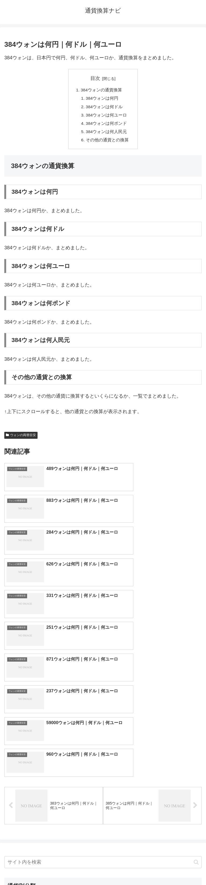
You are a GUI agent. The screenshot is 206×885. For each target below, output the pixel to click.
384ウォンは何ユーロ (106, 116)
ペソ (53, 788)
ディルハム (53, 779)
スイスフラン (152, 770)
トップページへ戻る (52, 868)
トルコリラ (152, 779)
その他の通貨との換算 (107, 142)
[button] (196, 694)
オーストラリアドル (152, 761)
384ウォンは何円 (102, 98)
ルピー (152, 796)
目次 (95, 78)
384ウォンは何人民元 (106, 133)
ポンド (152, 744)
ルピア (53, 796)
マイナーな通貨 (152, 805)
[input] (103, 694)
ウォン (152, 752)
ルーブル (53, 805)
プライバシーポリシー (153, 868)
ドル (152, 735)
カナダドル (53, 770)
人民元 (53, 752)
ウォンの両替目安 (21, 438)
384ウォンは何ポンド (106, 124)
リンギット (152, 788)
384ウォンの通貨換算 (101, 90)
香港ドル (53, 761)
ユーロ (53, 744)
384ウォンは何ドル (104, 107)
